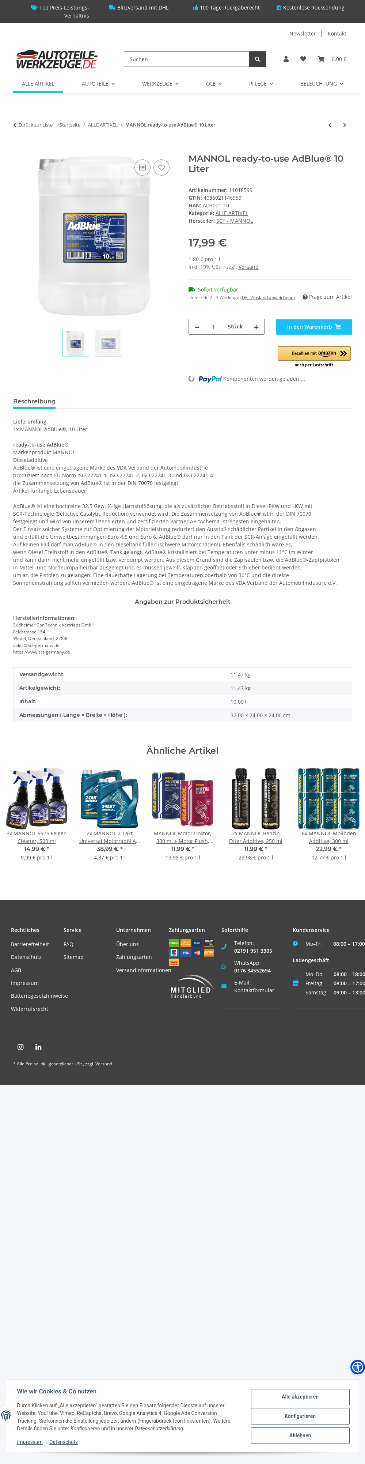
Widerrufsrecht (29, 1008)
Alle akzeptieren (299, 1397)
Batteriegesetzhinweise (39, 995)
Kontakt (337, 33)
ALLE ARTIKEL (232, 213)
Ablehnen (299, 1435)
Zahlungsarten (134, 956)
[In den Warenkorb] (19, 150)
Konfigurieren (299, 1416)
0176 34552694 (252, 970)
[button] (286, 59)
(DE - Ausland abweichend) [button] (267, 297)
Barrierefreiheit (30, 944)
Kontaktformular (254, 990)
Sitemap (74, 956)
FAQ (68, 944)
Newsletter (302, 33)
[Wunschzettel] (303, 59)
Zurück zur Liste (35, 124)
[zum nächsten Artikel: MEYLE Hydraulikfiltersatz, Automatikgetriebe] (344, 125)
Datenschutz (26, 956)
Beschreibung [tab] (34, 401)
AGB (16, 970)
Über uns (127, 944)
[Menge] (214, 326)
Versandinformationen (143, 970)
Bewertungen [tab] (88, 401)
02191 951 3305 (253, 950)
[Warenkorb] (332, 59)
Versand (249, 266)
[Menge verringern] (197, 326)
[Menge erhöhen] (256, 326)
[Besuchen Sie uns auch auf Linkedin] (38, 1047)
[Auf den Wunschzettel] (161, 167)
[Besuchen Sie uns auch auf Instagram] (20, 1047)
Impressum (25, 982)
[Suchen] (186, 59)
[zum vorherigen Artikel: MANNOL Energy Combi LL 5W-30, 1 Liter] (329, 125)
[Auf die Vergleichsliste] (142, 167)
